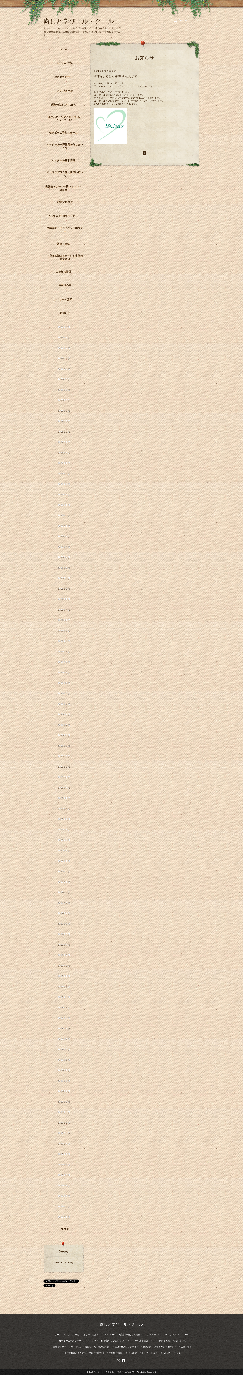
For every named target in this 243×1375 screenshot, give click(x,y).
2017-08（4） (65, 1164)
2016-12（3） (65, 1216)
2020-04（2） (65, 840)
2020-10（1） (65, 777)
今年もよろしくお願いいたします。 (117, 76)
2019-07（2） (65, 934)
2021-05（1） (65, 703)
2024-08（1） (65, 463)
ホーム (63, 49)
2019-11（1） (65, 892)
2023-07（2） (65, 546)
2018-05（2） (65, 1070)
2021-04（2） (65, 714)
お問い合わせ (65, 201)
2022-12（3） (65, 588)
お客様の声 (64, 285)
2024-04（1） (65, 484)
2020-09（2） (65, 787)
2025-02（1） (65, 400)
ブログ (65, 1229)
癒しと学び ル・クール (78, 21)
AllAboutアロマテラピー (63, 216)
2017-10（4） (65, 1143)
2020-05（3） (65, 829)
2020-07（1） (65, 808)
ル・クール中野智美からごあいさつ (65, 146)
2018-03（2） (65, 1091)
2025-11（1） (65, 368)
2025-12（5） (65, 358)
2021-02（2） (65, 735)
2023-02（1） (65, 567)
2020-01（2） (65, 871)
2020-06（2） (65, 819)
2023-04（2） (65, 557)
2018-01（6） (65, 1112)
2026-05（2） (65, 327)
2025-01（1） (65, 410)
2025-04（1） (65, 389)
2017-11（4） (65, 1133)
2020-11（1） (65, 766)
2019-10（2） (65, 902)
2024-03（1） (65, 494)
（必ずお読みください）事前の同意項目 (65, 257)
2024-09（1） (65, 452)
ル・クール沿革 (63, 299)
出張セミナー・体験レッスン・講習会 (63, 188)
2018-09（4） (65, 1038)
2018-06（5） (65, 1059)
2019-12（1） (65, 881)
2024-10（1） (65, 442)
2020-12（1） (65, 756)
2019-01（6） (65, 997)
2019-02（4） (65, 986)
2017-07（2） (65, 1175)
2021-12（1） (65, 651)
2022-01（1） (65, 641)
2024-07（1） (65, 473)
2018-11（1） (65, 1018)
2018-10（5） (65, 1028)
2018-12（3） (65, 1007)
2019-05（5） (65, 955)
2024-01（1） (65, 515)
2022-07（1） (65, 609)
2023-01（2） (65, 578)
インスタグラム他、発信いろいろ (65, 174)
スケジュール (65, 90)
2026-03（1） (65, 337)
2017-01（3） (65, 1206)
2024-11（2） (65, 431)
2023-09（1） (65, 536)
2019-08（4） (65, 923)
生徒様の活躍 (63, 271)
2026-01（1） (65, 347)
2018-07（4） (65, 1049)
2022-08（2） (65, 599)
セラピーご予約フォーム (63, 132)
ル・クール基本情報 (63, 160)
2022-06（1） (65, 620)
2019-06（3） (65, 944)
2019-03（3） (65, 976)
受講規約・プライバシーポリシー (65, 229)
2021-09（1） (65, 672)
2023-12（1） (65, 525)
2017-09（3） (65, 1154)
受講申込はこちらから (63, 104)
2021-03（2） (65, 724)
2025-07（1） (65, 379)
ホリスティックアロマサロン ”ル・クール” (65, 118)
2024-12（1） (65, 421)
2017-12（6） (65, 1122)
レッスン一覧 (65, 62)
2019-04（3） (65, 965)
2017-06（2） (65, 1185)
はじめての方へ (63, 76)
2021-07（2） (65, 693)
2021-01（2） (65, 745)
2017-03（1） (65, 1196)
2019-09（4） (65, 913)
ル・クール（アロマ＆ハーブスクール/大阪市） (115, 1372)
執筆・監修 (63, 243)
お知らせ (65, 313)
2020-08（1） (65, 798)
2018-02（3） (65, 1101)
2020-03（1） (65, 850)
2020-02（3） (65, 860)
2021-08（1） (65, 682)
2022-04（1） (65, 630)
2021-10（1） (65, 662)
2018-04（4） (65, 1080)
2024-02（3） (65, 504)
